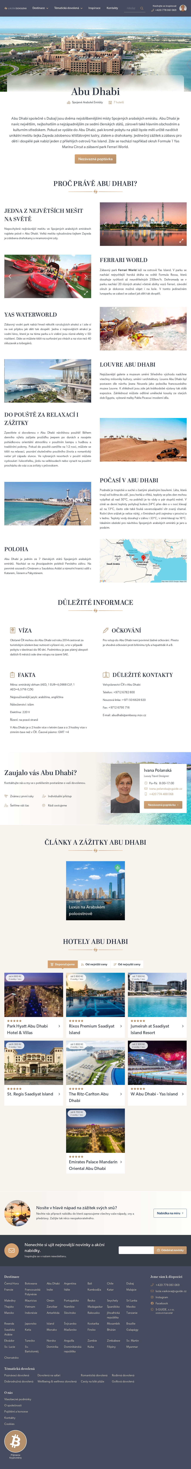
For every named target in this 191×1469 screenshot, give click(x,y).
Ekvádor (9, 1340)
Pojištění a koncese (16, 1411)
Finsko (92, 1329)
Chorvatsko (11, 1357)
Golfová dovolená (123, 1381)
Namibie (69, 1306)
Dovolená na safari (49, 1375)
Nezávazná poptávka (95, 159)
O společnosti (13, 1405)
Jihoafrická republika (113, 1315)
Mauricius (31, 1300)
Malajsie (131, 1289)
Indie (50, 1289)
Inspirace (94, 8)
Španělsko (113, 1306)
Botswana (31, 1283)
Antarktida (53, 1313)
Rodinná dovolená (123, 1375)
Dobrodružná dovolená (18, 1381)
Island (50, 1323)
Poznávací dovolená (16, 1375)
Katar (110, 1289)
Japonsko (30, 1323)
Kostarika (93, 1323)
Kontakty (112, 8)
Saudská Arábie (9, 1332)
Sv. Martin (132, 1340)
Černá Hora (11, 1283)
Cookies (9, 1424)
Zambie (92, 1340)
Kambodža (94, 1289)
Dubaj (130, 1283)
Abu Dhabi (53, 1283)
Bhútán (111, 1329)
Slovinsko (70, 1313)
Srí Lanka (131, 1300)
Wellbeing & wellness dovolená (57, 1381)
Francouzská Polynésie (32, 1292)
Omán (50, 1300)
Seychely (112, 1300)
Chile (110, 1283)
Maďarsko (70, 1329)
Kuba (91, 1346)
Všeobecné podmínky (17, 1399)
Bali (90, 1283)
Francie (8, 1289)
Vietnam (30, 1306)
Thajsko (9, 1306)
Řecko (91, 1300)
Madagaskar (95, 1306)
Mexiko (130, 1306)
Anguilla (69, 1340)
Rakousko (94, 1313)
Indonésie (31, 1313)
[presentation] (105, 224)
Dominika (52, 1346)
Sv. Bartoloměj (31, 1349)
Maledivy (10, 1300)
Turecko (30, 1340)
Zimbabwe (113, 1340)
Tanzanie (131, 1313)
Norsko (51, 1340)
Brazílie (130, 1323)
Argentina (70, 1283)
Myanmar (132, 1346)
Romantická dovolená (94, 1375)
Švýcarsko (70, 1323)
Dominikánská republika (72, 1349)
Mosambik (113, 1323)
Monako (52, 1329)
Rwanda (9, 1323)
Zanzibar (52, 1306)
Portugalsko (71, 1300)
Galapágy (132, 1329)
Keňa (28, 1329)
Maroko (9, 1313)
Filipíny (111, 1346)
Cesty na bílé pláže (92, 1381)
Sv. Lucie (9, 1346)
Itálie (67, 1289)
